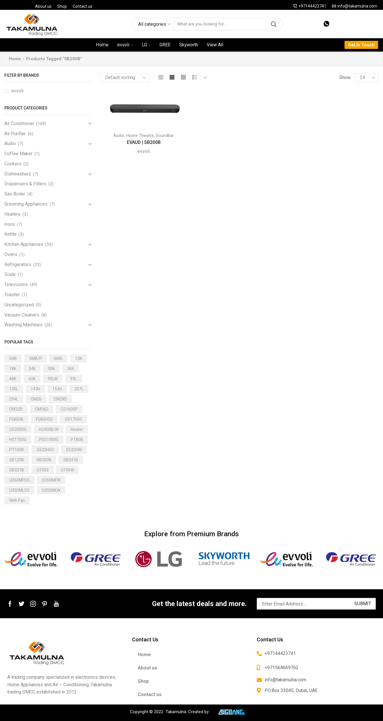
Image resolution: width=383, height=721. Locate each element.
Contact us (82, 6)
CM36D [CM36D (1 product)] (41, 409)
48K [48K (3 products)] (12, 378)
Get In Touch (361, 44)
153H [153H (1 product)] (57, 389)
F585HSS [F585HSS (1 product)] (44, 419)
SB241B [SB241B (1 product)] (70, 460)
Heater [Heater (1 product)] (77, 429)
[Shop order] (124, 77)
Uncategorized (19, 305)
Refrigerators (17, 264)
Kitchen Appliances (23, 244)
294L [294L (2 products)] (13, 399)
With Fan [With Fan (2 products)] (17, 500)
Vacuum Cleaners (21, 315)
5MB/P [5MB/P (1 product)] (35, 358)
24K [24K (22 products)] (32, 368)
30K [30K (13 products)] (51, 368)
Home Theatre (140, 135)
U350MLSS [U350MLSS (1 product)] (19, 490)
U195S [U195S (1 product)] (42, 470)
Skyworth (188, 44)
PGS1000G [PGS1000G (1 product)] (48, 439)
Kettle (10, 234)
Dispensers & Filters (25, 183)
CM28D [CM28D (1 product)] (60, 399)
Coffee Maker (18, 153)
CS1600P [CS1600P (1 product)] (69, 409)
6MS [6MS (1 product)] (58, 358)
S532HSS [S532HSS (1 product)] (45, 449)
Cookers (12, 163)
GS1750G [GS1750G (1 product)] (73, 419)
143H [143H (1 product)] (35, 389)
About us (43, 6)
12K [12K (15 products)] (78, 358)
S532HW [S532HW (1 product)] (74, 449)
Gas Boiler (14, 194)
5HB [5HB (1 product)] (13, 358)
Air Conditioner (19, 123)
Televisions (16, 284)
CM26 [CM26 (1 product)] (36, 399)
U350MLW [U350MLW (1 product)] (51, 490)
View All (215, 44)
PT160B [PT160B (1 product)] (16, 449)
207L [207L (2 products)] (78, 389)
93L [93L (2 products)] (73, 378)
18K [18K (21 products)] (12, 368)
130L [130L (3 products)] (13, 389)
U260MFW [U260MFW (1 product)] (51, 480)
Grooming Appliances (25, 204)
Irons (9, 224)
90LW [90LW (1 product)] (53, 378)
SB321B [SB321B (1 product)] (16, 470)
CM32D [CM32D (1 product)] (16, 409)
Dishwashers (17, 174)
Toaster (12, 294)
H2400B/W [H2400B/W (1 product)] (48, 429)
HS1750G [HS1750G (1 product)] (17, 439)
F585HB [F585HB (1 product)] (16, 419)
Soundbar (165, 135)
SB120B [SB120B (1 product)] (16, 460)
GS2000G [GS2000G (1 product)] (17, 429)
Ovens (10, 254)
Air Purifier (15, 133)
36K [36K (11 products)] (70, 368)
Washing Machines (23, 324)
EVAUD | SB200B (144, 142)
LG (146, 44)
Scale (10, 274)
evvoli (125, 44)
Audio (118, 135)
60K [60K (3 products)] (32, 378)
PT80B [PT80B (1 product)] (77, 439)
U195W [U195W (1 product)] (67, 470)
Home (102, 44)
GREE (165, 44)
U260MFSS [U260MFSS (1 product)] (19, 480)
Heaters (12, 214)
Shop (62, 6)
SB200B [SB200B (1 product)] (43, 460)
